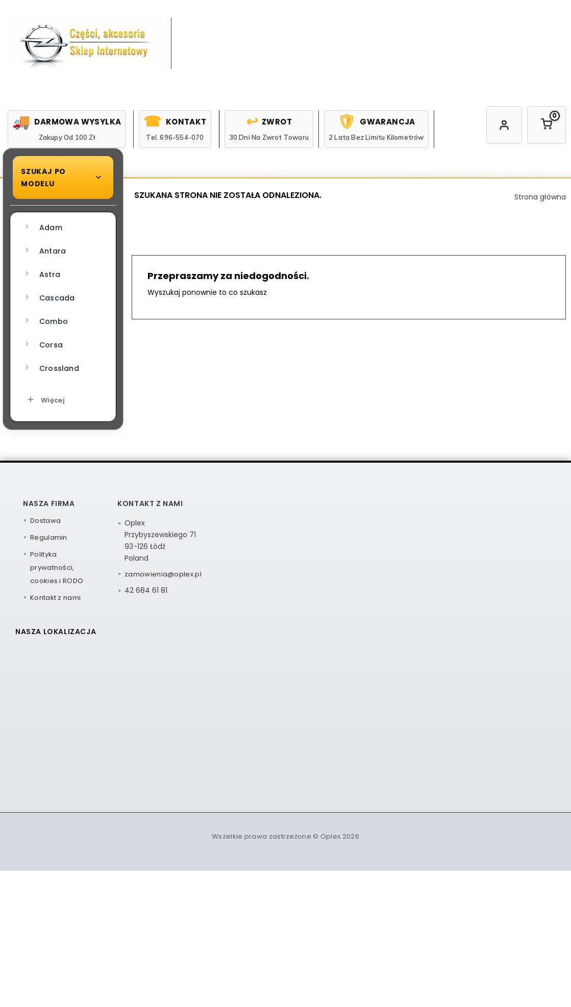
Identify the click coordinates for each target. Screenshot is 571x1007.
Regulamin (48, 589)
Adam (42, 279)
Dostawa (45, 572)
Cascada (48, 349)
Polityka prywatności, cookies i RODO (56, 619)
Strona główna (161, 200)
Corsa (42, 396)
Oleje (231, 200)
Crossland (50, 420)
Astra (41, 326)
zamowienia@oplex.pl (163, 626)
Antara (44, 302)
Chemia (298, 200)
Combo (45, 373)
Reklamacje (538, 200)
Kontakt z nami (55, 649)
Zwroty (456, 200)
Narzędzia (377, 200)
